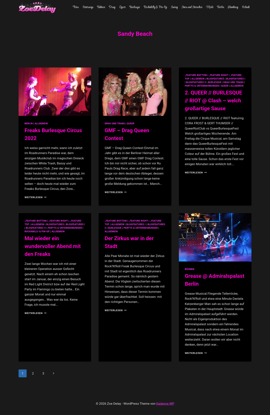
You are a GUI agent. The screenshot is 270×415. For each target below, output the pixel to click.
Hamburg (233, 7)
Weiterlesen (35, 197)
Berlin (220, 7)
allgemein (198, 78)
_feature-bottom (196, 75)
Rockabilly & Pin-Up (155, 7)
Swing (174, 7)
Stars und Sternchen (192, 7)
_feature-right (218, 75)
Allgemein (41, 123)
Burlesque (134, 7)
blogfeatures (215, 78)
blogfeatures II (196, 82)
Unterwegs (88, 7)
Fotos (76, 7)
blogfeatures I (235, 78)
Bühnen (101, 7)
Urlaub (246, 7)
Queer (122, 7)
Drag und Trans (115, 123)
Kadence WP (165, 403)
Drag (112, 7)
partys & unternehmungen (202, 86)
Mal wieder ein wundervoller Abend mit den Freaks (53, 246)
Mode (209, 7)
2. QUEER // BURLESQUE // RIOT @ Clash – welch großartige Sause (213, 101)
